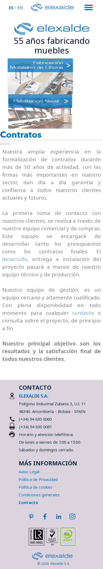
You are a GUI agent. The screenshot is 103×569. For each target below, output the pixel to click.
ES (11, 7)
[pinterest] (31, 516)
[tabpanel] (51, 45)
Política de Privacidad (38, 479)
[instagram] (72, 516)
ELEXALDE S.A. (33, 396)
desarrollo (14, 259)
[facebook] (45, 516)
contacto (83, 312)
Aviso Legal (29, 471)
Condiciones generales (39, 494)
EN (20, 7)
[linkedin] (58, 516)
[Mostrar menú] (89, 7)
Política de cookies (35, 487)
